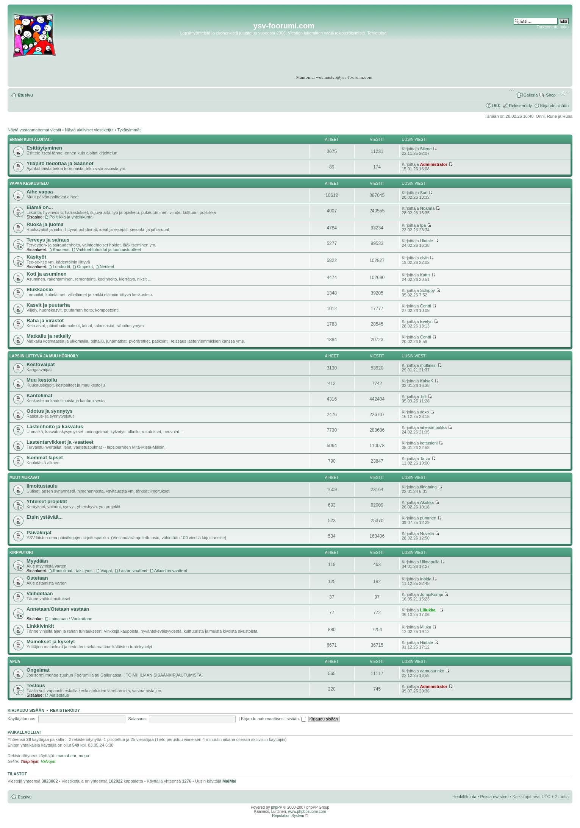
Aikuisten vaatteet (170, 570)
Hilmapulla (429, 562)
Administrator (433, 164)
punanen (428, 518)
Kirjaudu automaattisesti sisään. (273, 718)
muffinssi (428, 365)
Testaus (36, 685)
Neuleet (107, 266)
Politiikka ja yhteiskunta (70, 217)
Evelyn (426, 321)
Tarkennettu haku (553, 27)
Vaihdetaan (40, 593)
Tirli (423, 396)
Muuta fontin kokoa (563, 93)
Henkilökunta (464, 796)
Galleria (530, 95)
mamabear (66, 755)
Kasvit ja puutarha (48, 305)
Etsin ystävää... (45, 517)
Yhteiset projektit (47, 501)
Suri (424, 192)
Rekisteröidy (520, 105)
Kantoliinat (39, 395)
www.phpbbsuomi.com (307, 811)
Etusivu (25, 95)
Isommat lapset (45, 457)
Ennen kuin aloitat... (31, 139)
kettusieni (429, 443)
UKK (496, 105)
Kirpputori (21, 552)
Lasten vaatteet (133, 570)
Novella (427, 533)
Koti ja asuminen (47, 274)
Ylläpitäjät (29, 761)
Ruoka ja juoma (45, 224)
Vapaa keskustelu (29, 183)
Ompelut (85, 266)
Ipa (423, 225)
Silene (426, 149)
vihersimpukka (433, 427)
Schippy (427, 290)
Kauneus (61, 249)
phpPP (276, 807)
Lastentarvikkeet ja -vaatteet (60, 442)
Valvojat (48, 761)
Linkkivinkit (40, 626)
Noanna (427, 208)
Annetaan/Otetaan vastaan (58, 609)
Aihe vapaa (40, 192)
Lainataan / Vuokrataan (70, 618)
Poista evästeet (494, 796)
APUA (14, 662)
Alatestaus (59, 695)
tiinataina (428, 487)
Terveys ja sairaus (48, 240)
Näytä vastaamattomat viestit (34, 130)
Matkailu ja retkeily (49, 336)
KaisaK (426, 381)
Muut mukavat (24, 478)
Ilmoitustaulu (42, 486)
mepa (84, 755)
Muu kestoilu (42, 380)
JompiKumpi (431, 594)
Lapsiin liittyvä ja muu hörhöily (43, 356)
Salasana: (137, 718)
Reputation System (288, 816)
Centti (425, 306)
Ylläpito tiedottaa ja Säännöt (60, 163)
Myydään (37, 561)
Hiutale (426, 241)
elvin (424, 258)
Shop (551, 95)
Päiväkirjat (39, 532)
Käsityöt (36, 257)
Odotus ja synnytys (50, 411)
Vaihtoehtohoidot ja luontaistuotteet (108, 249)
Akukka (427, 502)
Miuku (425, 627)
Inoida (425, 579)
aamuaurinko (432, 671)
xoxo (424, 412)
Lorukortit (61, 266)
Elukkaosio (40, 289)
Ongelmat (38, 670)
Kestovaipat (41, 364)
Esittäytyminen (44, 148)
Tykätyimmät (129, 130)
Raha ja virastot (45, 320)
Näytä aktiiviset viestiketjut (89, 130)
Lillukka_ (429, 610)
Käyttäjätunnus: (22, 718)
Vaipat (106, 570)
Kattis (425, 275)
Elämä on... (40, 207)
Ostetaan (37, 578)
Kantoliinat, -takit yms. (73, 570)
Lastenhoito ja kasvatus (55, 426)
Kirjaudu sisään (554, 105)
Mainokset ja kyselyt (51, 641)
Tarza (425, 458)
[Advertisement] (539, 52)
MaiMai (229, 781)
